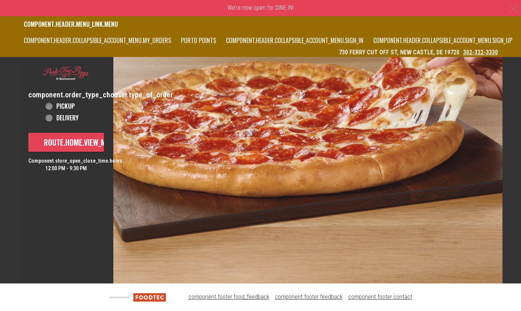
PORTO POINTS (198, 40)
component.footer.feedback (309, 296)
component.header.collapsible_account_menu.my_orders (97, 40)
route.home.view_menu (81, 142)
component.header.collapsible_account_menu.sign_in (294, 40)
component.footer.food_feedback (229, 296)
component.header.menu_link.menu (71, 24)
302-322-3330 (480, 52)
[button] (66, 73)
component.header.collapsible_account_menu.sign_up (442, 40)
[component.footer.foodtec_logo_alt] (137, 296)
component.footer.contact (380, 296)
